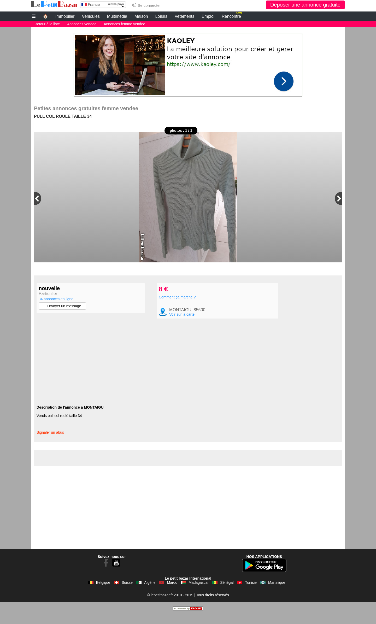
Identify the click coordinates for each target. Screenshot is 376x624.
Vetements (185, 16)
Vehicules (91, 16)
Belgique (103, 592)
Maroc (172, 592)
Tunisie (251, 592)
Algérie (150, 592)
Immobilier (65, 16)
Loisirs (161, 16)
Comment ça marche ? (177, 306)
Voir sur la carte (182, 324)
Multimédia (117, 16)
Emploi (208, 16)
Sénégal (226, 592)
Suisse (127, 592)
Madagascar (199, 592)
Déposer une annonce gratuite (305, 5)
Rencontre (232, 16)
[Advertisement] (188, 63)
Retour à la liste (47, 24)
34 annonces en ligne (56, 299)
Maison (141, 16)
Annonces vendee (81, 24)
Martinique (276, 592)
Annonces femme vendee (124, 24)
